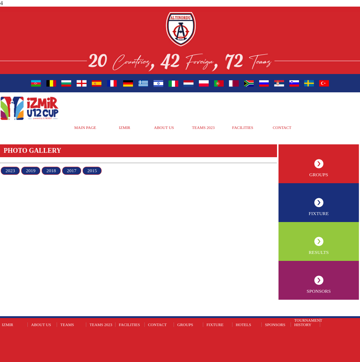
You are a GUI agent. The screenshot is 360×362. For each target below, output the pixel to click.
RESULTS (318, 252)
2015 (92, 170)
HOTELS (243, 324)
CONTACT (282, 127)
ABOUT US (164, 127)
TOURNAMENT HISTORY (308, 322)
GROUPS (318, 174)
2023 (10, 170)
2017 (71, 170)
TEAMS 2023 (203, 127)
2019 (30, 170)
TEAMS (67, 324)
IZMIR (124, 127)
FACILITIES (242, 127)
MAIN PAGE (85, 127)
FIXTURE (319, 213)
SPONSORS (319, 291)
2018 (51, 170)
